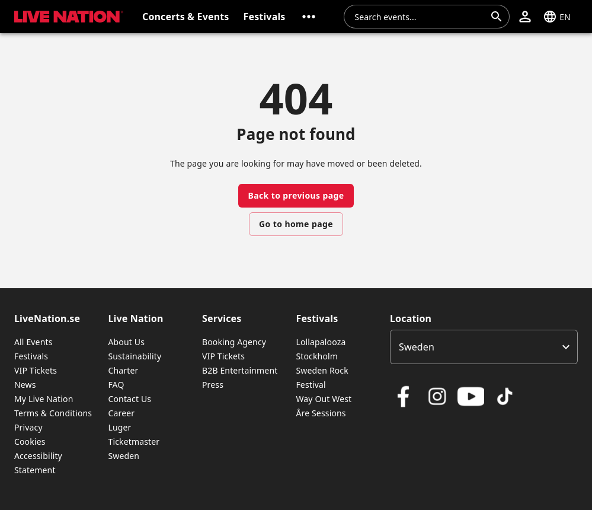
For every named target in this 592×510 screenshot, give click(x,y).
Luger (119, 427)
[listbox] (484, 347)
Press (212, 384)
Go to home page (296, 224)
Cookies (30, 441)
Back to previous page (296, 195)
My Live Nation (43, 398)
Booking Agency (234, 342)
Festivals (31, 356)
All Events (33, 342)
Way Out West (323, 398)
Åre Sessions (320, 413)
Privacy (28, 427)
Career (121, 413)
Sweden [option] (416, 346)
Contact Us (129, 398)
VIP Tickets (35, 370)
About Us (126, 342)
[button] (308, 16)
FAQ (116, 384)
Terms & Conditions (53, 413)
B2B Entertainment (239, 370)
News (25, 384)
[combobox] (419, 17)
